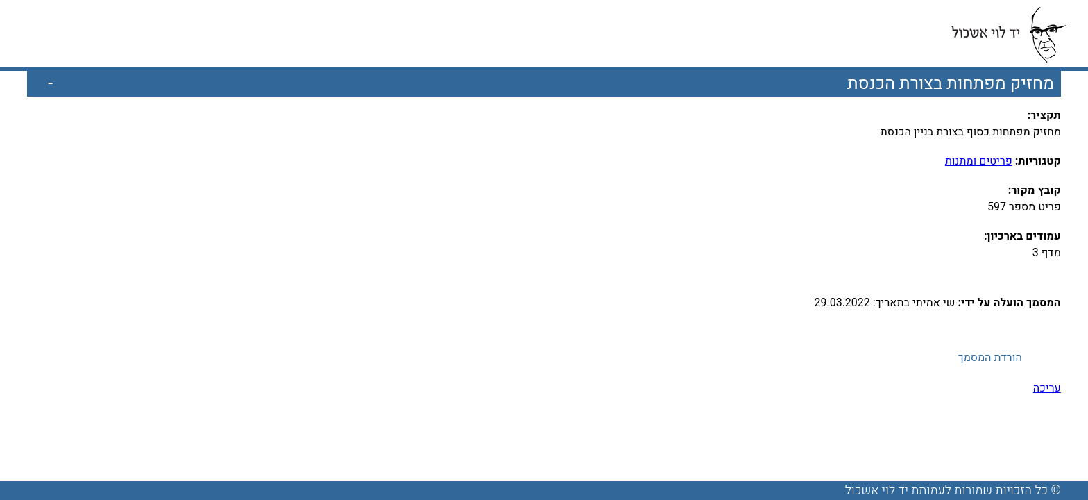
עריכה (1047, 388)
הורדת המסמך (990, 357)
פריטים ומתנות (978, 161)
